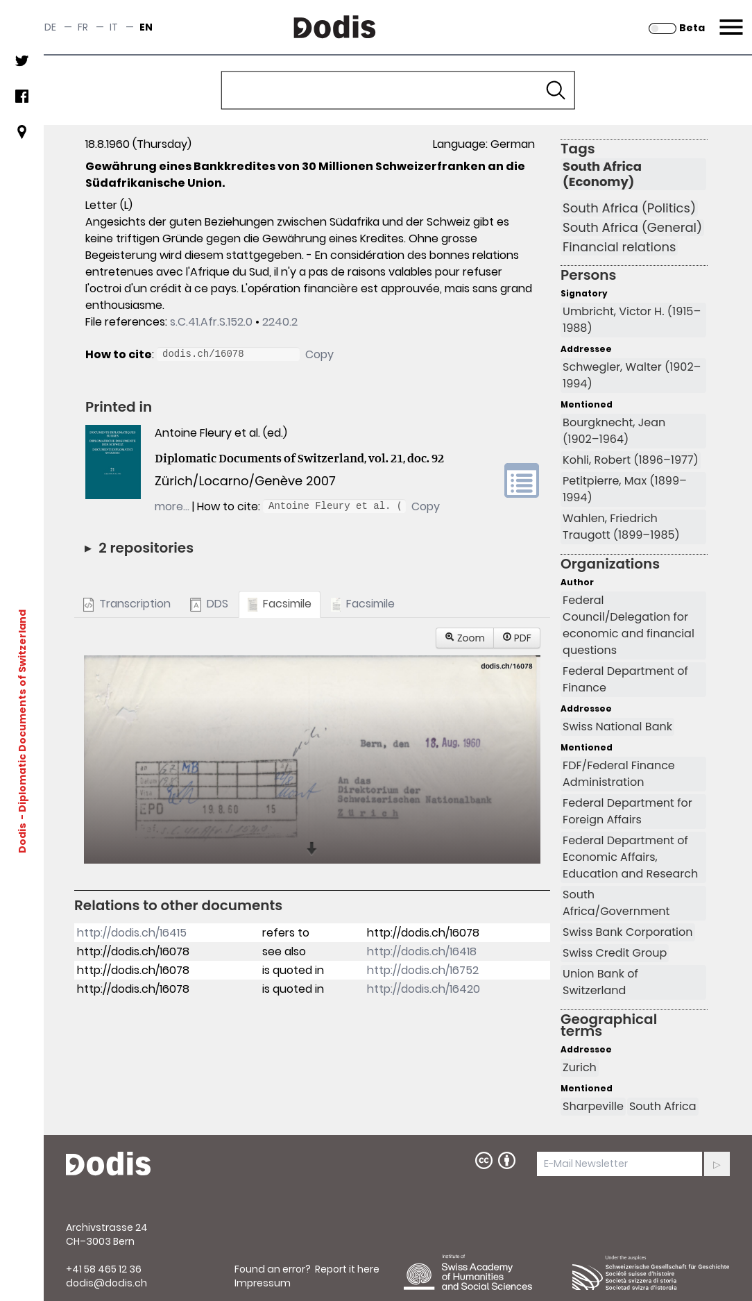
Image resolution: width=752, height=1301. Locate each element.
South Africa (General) (632, 227)
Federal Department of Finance (625, 679)
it (114, 27)
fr (83, 27)
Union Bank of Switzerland (600, 982)
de (50, 27)
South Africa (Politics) (629, 208)
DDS (209, 604)
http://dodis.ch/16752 (423, 970)
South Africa (663, 1106)
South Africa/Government (616, 903)
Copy (319, 354)
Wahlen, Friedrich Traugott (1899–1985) (621, 526)
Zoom (465, 638)
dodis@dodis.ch (106, 1283)
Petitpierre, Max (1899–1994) (625, 489)
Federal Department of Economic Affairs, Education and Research (630, 857)
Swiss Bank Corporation (627, 932)
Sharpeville (593, 1106)
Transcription (127, 604)
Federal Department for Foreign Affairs (627, 811)
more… (172, 506)
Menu (729, 19)
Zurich (580, 1067)
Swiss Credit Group (615, 953)
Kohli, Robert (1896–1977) (631, 460)
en (146, 27)
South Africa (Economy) (602, 174)
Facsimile (279, 604)
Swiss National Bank (617, 727)
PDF (516, 638)
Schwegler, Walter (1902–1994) (632, 375)
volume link (521, 480)
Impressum (262, 1283)
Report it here (347, 1269)
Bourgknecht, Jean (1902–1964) (614, 430)
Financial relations (619, 247)
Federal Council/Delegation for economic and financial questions (628, 625)
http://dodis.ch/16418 (422, 951)
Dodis (22, 837)
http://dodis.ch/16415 (132, 933)
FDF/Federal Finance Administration (619, 773)
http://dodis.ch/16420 (423, 989)
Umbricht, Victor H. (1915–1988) (632, 319)
